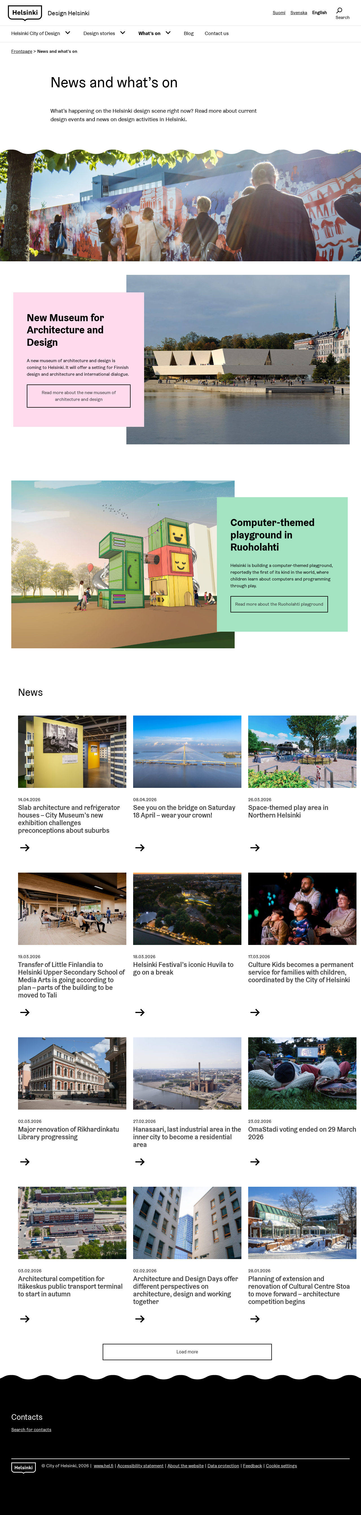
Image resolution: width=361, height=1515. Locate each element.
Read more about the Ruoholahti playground (279, 604)
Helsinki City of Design (35, 33)
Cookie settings (281, 1466)
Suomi (279, 13)
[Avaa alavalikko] (67, 33)
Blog (189, 33)
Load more (187, 1352)
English (319, 13)
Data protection (223, 1466)
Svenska (298, 13)
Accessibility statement (140, 1466)
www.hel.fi (103, 1466)
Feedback (252, 1466)
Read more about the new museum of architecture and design (79, 396)
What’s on (149, 33)
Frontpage (21, 51)
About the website (186, 1466)
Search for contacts (31, 1430)
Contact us (217, 33)
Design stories (99, 33)
